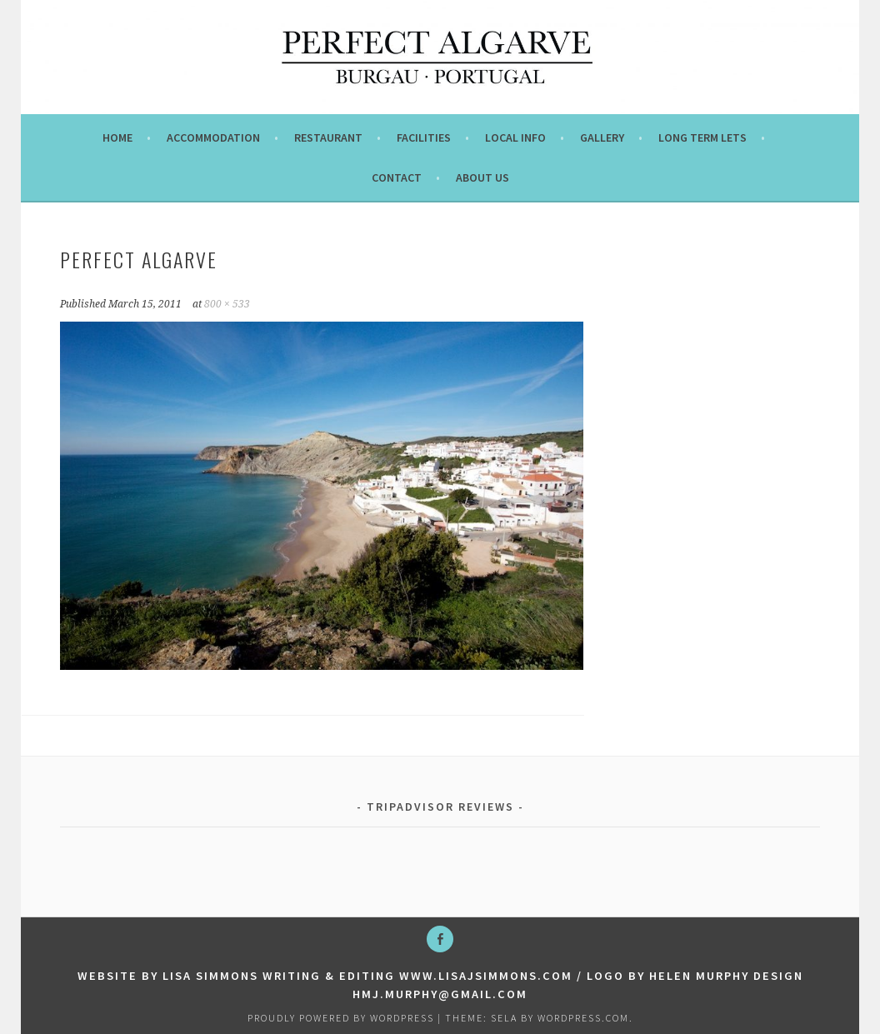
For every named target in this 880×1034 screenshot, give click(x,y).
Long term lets (702, 137)
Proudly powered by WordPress (341, 1018)
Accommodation (213, 137)
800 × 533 (227, 304)
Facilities (424, 137)
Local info (515, 137)
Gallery (602, 137)
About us (482, 177)
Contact (397, 177)
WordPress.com (583, 1018)
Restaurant (328, 137)
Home (117, 137)
